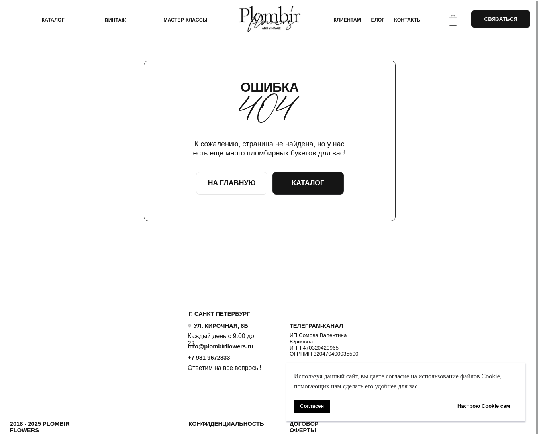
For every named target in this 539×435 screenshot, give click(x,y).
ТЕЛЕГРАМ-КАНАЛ (316, 326)
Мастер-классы (185, 20)
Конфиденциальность (226, 424)
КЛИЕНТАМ (347, 20)
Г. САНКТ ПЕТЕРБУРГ (219, 314)
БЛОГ (377, 20)
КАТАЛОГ (52, 20)
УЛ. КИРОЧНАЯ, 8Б (221, 326)
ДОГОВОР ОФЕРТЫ (304, 427)
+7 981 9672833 (209, 357)
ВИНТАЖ (115, 20)
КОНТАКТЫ (407, 20)
